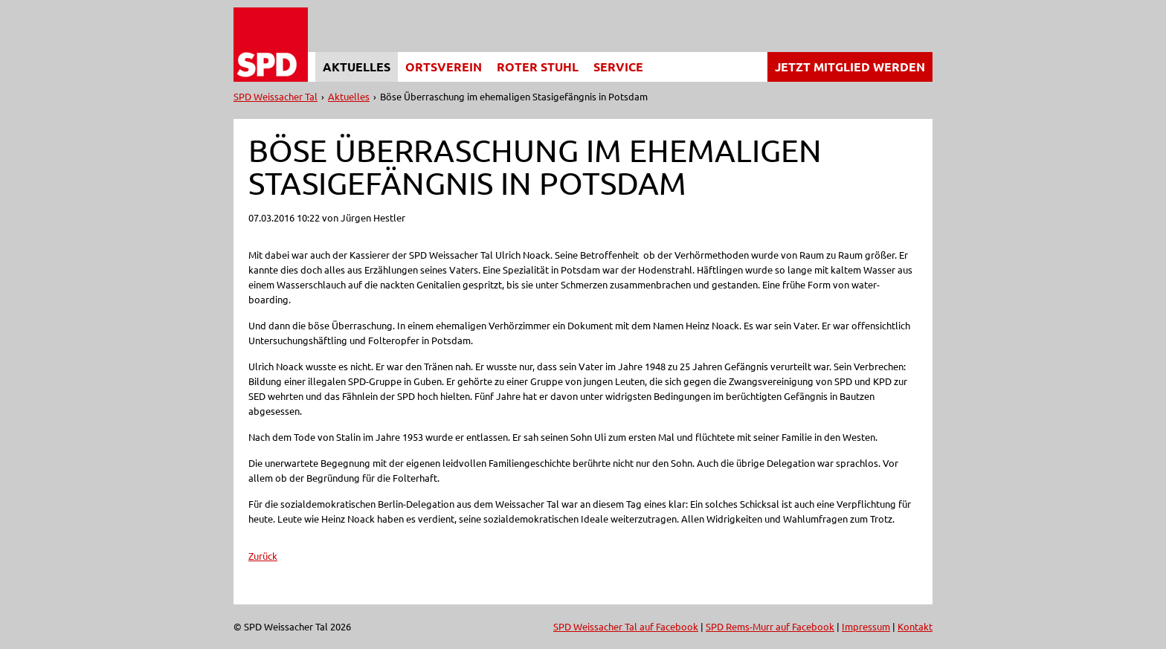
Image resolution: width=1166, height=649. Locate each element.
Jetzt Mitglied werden (850, 66)
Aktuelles (356, 66)
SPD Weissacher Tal (275, 96)
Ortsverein (443, 66)
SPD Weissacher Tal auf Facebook (625, 626)
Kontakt (915, 626)
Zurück (262, 555)
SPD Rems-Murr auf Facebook (770, 626)
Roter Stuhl (538, 66)
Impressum (866, 626)
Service (618, 66)
